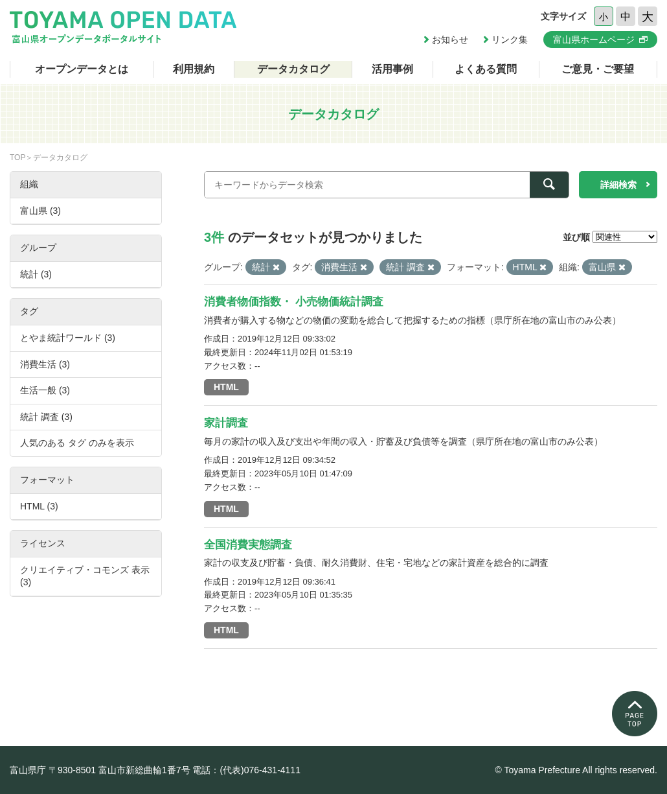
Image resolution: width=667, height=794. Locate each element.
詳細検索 (618, 185)
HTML (226, 387)
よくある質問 (486, 69)
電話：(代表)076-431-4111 (246, 770)
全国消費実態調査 (248, 545)
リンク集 (510, 39)
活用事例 (392, 69)
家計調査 (226, 423)
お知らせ (450, 39)
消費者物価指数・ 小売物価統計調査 (293, 302)
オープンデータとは (81, 69)
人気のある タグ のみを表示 (77, 443)
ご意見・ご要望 (597, 69)
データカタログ (293, 69)
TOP (17, 157)
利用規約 (193, 69)
